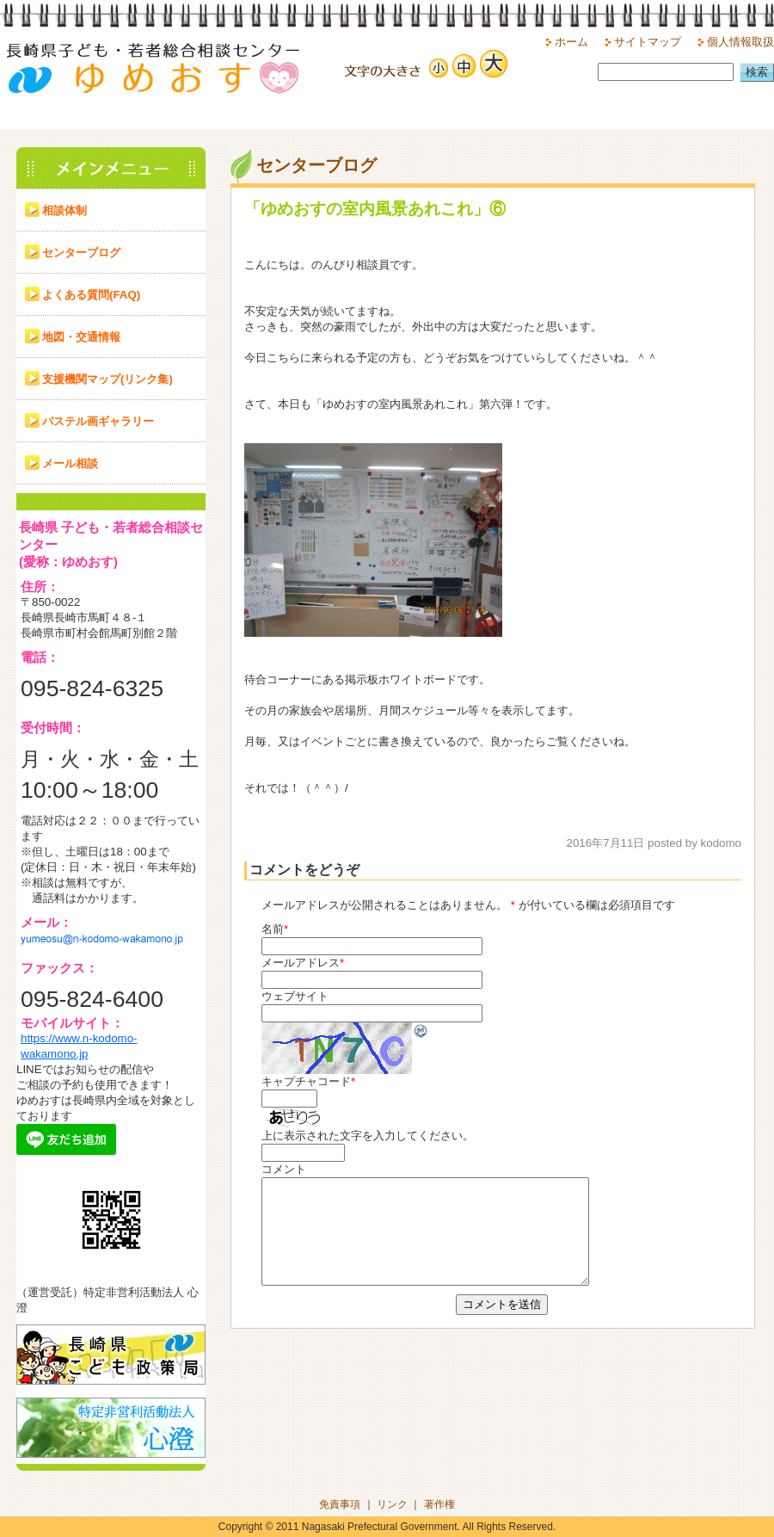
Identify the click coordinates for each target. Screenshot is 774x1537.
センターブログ (81, 252)
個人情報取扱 (740, 41)
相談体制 (64, 210)
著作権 (439, 1504)
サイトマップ (647, 41)
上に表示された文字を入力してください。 (367, 1135)
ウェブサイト (295, 996)
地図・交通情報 (81, 336)
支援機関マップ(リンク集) (107, 379)
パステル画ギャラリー (98, 421)
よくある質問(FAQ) (91, 294)
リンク (392, 1504)
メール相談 (70, 463)
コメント (283, 1169)
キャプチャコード (306, 1081)
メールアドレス (300, 962)
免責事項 (339, 1504)
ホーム (571, 41)
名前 (272, 929)
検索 (757, 71)
